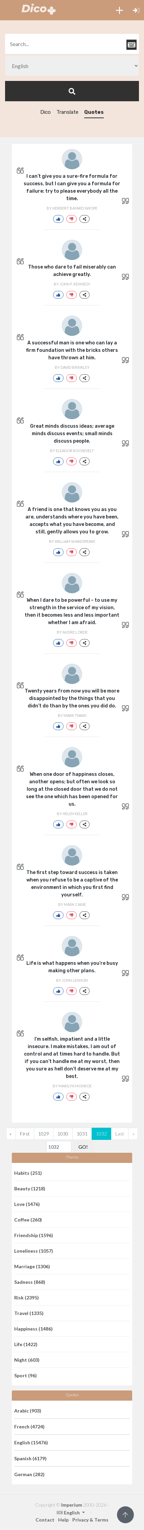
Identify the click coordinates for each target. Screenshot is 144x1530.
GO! (83, 1147)
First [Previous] (25, 1133)
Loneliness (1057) (33, 1251)
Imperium (71, 1505)
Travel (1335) (29, 1313)
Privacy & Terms (90, 1520)
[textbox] (72, 44)
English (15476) (31, 1442)
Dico (45, 112)
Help (63, 1520)
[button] (119, 10)
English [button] (69, 1512)
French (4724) (29, 1426)
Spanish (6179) (30, 1458)
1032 (101, 1133)
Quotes (94, 112)
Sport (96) (25, 1375)
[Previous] (10, 1134)
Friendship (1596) (33, 1235)
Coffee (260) (28, 1220)
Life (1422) (26, 1344)
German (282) (29, 1474)
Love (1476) (27, 1204)
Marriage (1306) (32, 1266)
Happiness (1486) (33, 1329)
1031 (82, 1133)
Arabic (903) (27, 1411)
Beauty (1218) (29, 1188)
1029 (43, 1133)
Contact (44, 1520)
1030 (62, 1133)
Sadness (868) (29, 1282)
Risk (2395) (26, 1297)
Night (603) (27, 1360)
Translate (67, 112)
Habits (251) (28, 1173)
